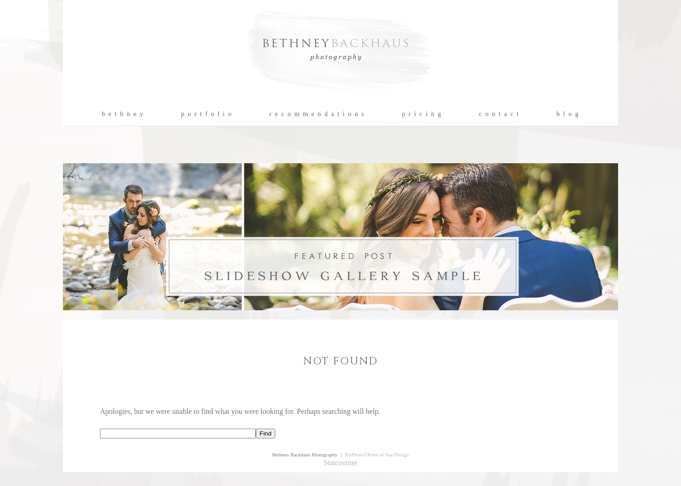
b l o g (568, 114)
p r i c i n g (422, 114)
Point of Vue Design (388, 454)
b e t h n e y (123, 114)
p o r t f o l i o (206, 114)
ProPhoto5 (355, 454)
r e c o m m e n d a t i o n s (317, 114)
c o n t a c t (499, 114)
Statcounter (341, 463)
